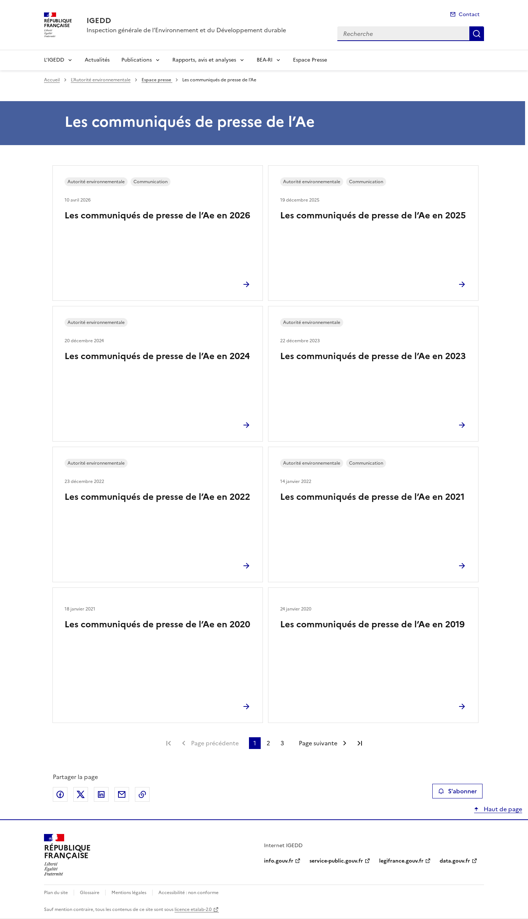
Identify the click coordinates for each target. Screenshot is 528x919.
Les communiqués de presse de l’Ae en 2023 (373, 356)
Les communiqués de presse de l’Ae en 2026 (157, 215)
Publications (136, 60)
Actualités (97, 60)
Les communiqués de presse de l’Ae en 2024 (157, 356)
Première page (169, 743)
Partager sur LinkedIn (101, 794)
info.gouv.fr (278, 861)
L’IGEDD (54, 60)
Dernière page (360, 743)
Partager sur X (80, 794)
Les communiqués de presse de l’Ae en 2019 (372, 624)
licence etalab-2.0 (193, 909)
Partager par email (121, 794)
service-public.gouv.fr (336, 861)
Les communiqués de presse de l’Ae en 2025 (373, 215)
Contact (469, 14)
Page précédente (215, 743)
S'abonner (457, 791)
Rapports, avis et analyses (204, 60)
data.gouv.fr (455, 861)
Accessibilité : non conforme (188, 892)
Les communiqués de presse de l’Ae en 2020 (157, 624)
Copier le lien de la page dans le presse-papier (142, 794)
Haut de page (502, 809)
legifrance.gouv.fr (401, 861)
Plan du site (56, 892)
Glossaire (89, 892)
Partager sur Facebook (60, 794)
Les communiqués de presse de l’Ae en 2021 (372, 496)
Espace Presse (310, 60)
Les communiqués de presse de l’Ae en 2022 (157, 496)
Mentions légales (128, 892)
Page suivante (318, 743)
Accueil (52, 80)
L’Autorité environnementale (101, 80)
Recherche (476, 33)
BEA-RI (264, 60)
